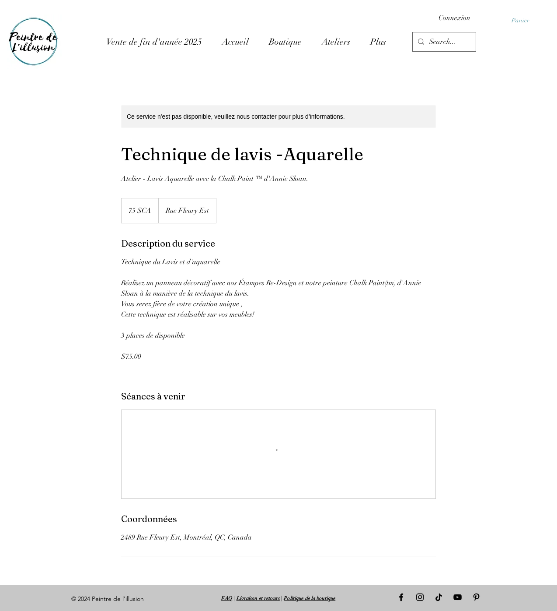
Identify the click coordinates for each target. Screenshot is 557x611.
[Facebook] (401, 597)
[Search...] (443, 41)
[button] (524, 20)
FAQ (226, 598)
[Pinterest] (476, 597)
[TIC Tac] (439, 597)
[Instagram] (420, 597)
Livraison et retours (258, 598)
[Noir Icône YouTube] (458, 597)
